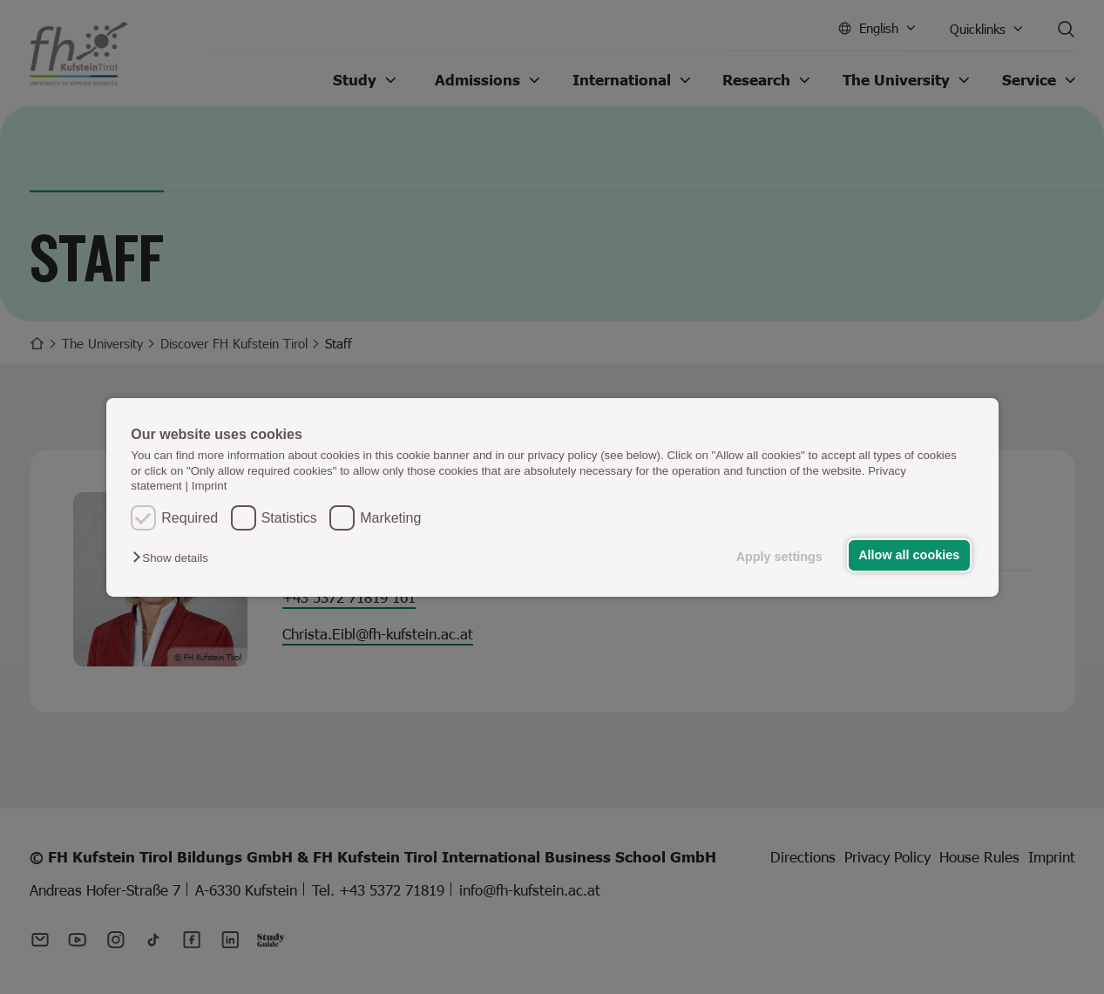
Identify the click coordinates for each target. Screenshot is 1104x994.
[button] (174, 558)
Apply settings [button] (779, 557)
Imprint (209, 485)
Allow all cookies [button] (908, 555)
